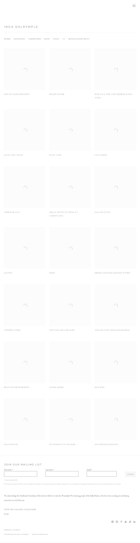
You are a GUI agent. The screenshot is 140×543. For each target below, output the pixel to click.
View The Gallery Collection (20, 509)
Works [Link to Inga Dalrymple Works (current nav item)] (7, 39)
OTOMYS (13, 6)
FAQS (6, 514)
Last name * (49, 469)
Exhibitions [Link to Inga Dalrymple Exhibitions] (34, 39)
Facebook (121, 522)
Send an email (112, 522)
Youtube (126, 522)
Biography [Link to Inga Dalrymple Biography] (19, 39)
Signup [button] (130, 474)
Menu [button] (134, 6)
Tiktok (130, 522)
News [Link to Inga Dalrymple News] (47, 39)
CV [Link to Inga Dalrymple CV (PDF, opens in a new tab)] (64, 39)
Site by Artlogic (40, 534)
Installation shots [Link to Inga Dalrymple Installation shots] (78, 39)
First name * (8, 469)
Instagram (117, 522)
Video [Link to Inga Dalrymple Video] (56, 39)
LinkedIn (134, 522)
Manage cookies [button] (12, 530)
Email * (89, 469)
